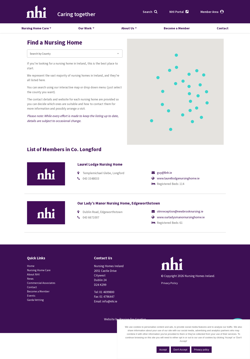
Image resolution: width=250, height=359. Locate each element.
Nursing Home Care (40, 30)
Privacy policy (218, 349)
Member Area (209, 12)
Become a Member (174, 30)
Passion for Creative (132, 343)
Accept (179, 349)
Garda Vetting (35, 320)
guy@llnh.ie (90, 191)
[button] (208, 112)
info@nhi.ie (110, 322)
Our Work (88, 30)
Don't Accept (197, 349)
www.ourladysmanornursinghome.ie (181, 222)
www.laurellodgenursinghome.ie (178, 179)
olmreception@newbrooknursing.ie (106, 233)
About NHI (33, 294)
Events (31, 315)
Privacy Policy (169, 302)
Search (147, 12)
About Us (127, 30)
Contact (217, 30)
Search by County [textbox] (40, 63)
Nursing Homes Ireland (38, 12)
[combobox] (74, 63)
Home (30, 286)
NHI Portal (176, 12)
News (30, 298)
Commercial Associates (41, 303)
